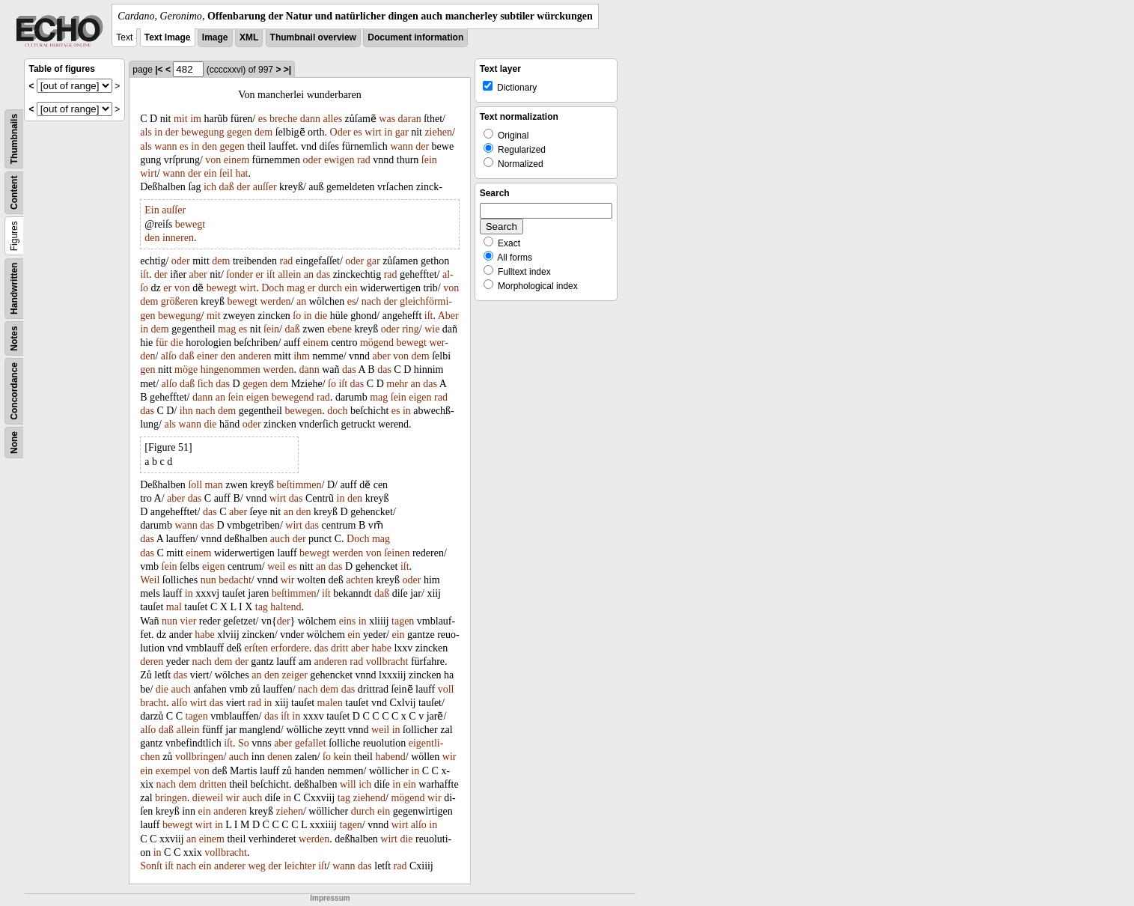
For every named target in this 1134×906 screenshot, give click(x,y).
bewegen (304, 410)
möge (186, 369)
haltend (285, 606)
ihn (186, 410)
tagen (402, 621)
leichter (300, 866)
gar (402, 132)
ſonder (239, 274)
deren (151, 661)
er (260, 274)
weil (276, 566)
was (387, 118)
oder (312, 159)
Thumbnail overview (313, 37)
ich (210, 186)
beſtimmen (299, 484)
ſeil (226, 173)
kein (342, 756)
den (209, 146)
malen (330, 702)
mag (296, 288)
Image (215, 37)
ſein (429, 159)
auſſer (265, 186)
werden (275, 301)
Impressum (330, 898)
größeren (179, 301)
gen (147, 369)
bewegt (190, 224)
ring (410, 329)
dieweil (207, 797)
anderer (230, 866)
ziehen (438, 132)
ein (210, 173)
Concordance (14, 391)
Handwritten (14, 288)
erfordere (290, 648)
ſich (205, 383)
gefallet (310, 743)
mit (181, 118)
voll (446, 689)
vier (188, 621)
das (323, 274)
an (309, 274)
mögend (377, 342)
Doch (272, 288)
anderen (254, 356)
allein (289, 274)
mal (174, 606)
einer (207, 356)
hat (241, 173)
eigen (257, 397)
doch (337, 410)
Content (14, 193)
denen (279, 756)
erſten (256, 648)
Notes (14, 338)
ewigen (339, 159)
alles (332, 118)
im (195, 118)
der (172, 132)
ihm (301, 356)
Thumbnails (14, 139)
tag (261, 606)
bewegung (203, 132)
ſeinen (396, 553)
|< (158, 69)
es (262, 118)
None (14, 442)
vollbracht (387, 661)
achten (360, 580)
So (243, 743)
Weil (149, 580)
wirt (373, 132)
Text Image (167, 37)
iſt (144, 274)
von (213, 159)
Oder (340, 132)
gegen (239, 132)
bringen (171, 797)
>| (287, 69)
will (348, 784)
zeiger (295, 675)
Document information (415, 37)
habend (390, 756)
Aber (448, 315)
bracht (153, 702)
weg (256, 866)
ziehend (369, 797)
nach (371, 301)
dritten (213, 784)
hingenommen (230, 369)
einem (236, 159)
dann (310, 118)
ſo (297, 315)
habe (204, 634)
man (214, 484)
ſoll (195, 484)
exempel (173, 770)
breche (283, 118)
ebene (339, 329)
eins (347, 621)
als (146, 132)
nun (208, 580)
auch (280, 538)
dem (263, 132)
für (162, 342)
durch (330, 288)
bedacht (235, 580)
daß (226, 186)
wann (165, 146)
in (158, 132)
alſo (169, 356)
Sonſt (151, 866)
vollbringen (199, 756)
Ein (151, 210)
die (320, 315)
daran (409, 118)
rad (364, 159)
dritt (339, 648)
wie (431, 329)
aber (198, 274)
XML (249, 37)
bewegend (293, 397)
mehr (397, 383)
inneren (178, 237)
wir (288, 580)
